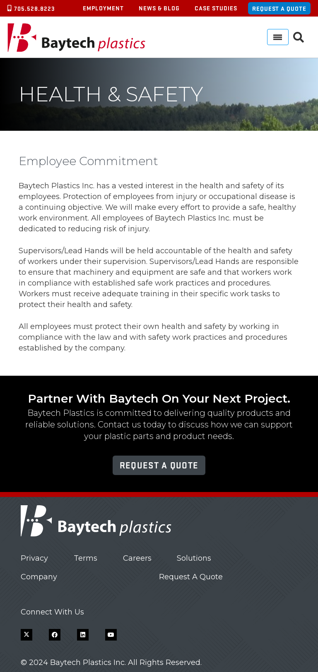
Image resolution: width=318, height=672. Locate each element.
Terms (85, 558)
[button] (299, 37)
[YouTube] (111, 635)
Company (39, 576)
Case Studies (216, 8)
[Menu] (277, 37)
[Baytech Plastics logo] (76, 37)
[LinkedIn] (83, 635)
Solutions (194, 558)
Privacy (34, 558)
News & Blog (159, 8)
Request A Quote (191, 576)
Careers (137, 558)
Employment (103, 8)
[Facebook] (54, 635)
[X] (26, 635)
